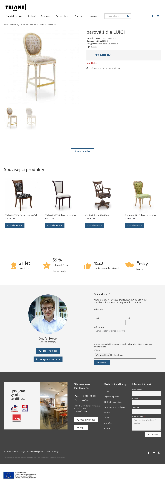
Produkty (15, 24)
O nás (106, 391)
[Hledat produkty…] (117, 16)
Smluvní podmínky (59, 458)
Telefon (129, 318)
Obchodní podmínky (113, 402)
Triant (6, 24)
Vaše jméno (99, 309)
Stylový (94, 46)
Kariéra (107, 412)
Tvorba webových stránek (37, 451)
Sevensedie (113, 43)
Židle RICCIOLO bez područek (21, 215)
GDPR (106, 417)
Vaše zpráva (99, 327)
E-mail (97, 318)
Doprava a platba (111, 396)
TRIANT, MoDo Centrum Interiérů (87, 406)
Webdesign (20, 451)
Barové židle (32, 24)
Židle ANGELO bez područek (140, 215)
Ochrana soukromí (47, 458)
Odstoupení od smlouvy (114, 407)
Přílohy (97, 350)
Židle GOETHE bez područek (60, 215)
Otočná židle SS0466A (97, 215)
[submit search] (127, 16)
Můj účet (108, 423)
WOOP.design (53, 451)
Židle (23, 24)
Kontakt (107, 428)
